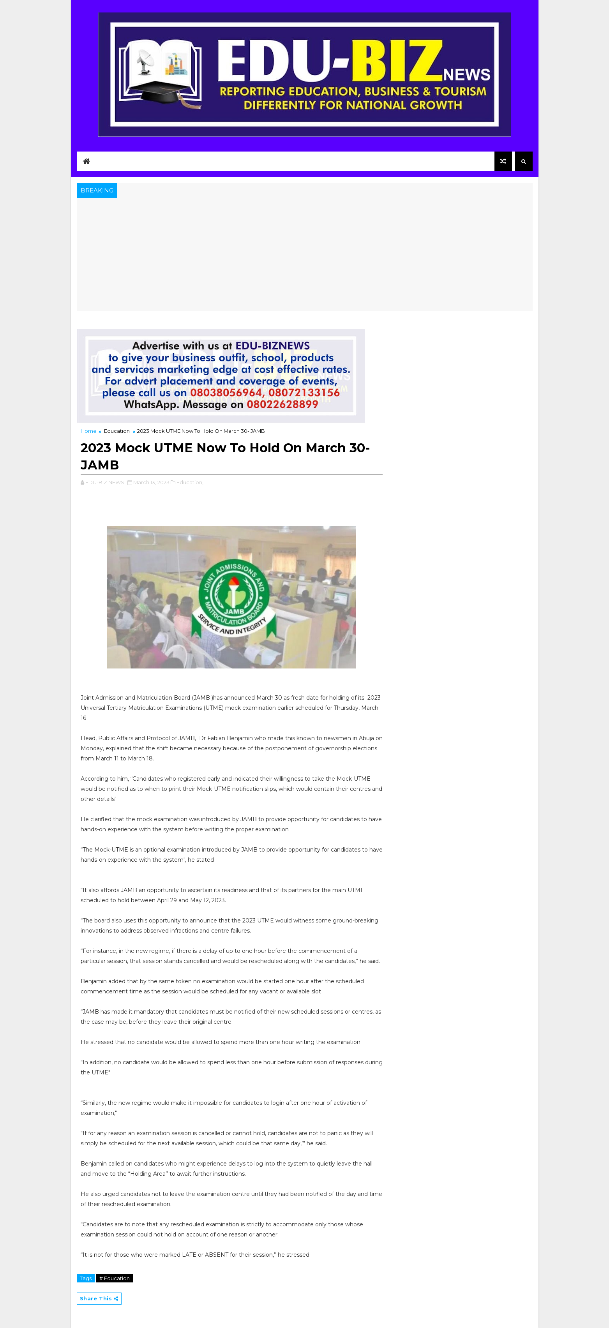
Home (89, 431)
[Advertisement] (305, 256)
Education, (190, 482)
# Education (114, 1278)
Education (117, 431)
